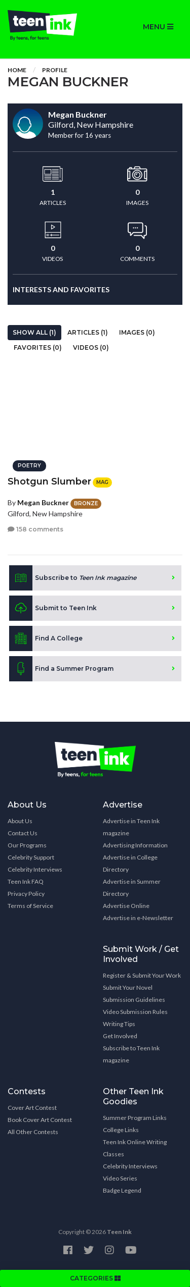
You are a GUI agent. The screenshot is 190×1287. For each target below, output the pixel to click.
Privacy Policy (26, 893)
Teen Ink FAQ (26, 881)
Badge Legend (122, 1190)
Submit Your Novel (128, 987)
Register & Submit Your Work (142, 975)
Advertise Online (126, 905)
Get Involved (120, 1036)
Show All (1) (34, 332)
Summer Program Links (135, 1117)
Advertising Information (135, 845)
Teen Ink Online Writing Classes (135, 1148)
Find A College (46, 638)
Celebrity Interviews (35, 869)
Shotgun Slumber (49, 481)
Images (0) (137, 332)
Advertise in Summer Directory (132, 887)
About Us (20, 821)
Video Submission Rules (135, 1011)
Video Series (120, 1178)
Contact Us (22, 833)
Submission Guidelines (134, 999)
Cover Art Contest (32, 1107)
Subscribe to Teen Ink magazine (131, 1054)
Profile (54, 70)
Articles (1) (87, 332)
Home (17, 70)
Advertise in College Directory (130, 863)
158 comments (35, 529)
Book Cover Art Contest (40, 1119)
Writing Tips (119, 1024)
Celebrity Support (31, 857)
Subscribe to (72, 578)
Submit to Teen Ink (53, 608)
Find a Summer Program (61, 668)
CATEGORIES (95, 1278)
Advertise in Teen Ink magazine (131, 827)
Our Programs (27, 845)
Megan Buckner (43, 502)
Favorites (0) (38, 347)
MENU (158, 26)
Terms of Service (30, 905)
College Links (121, 1130)
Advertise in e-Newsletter (138, 918)
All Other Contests (33, 1132)
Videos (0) (91, 347)
